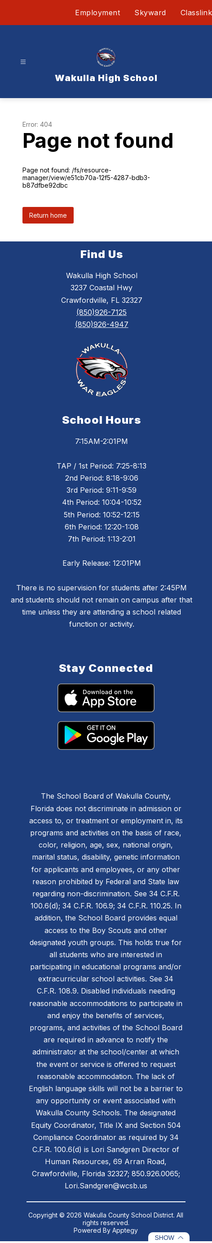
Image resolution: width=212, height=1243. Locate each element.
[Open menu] (23, 62)
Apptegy (125, 1230)
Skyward (150, 12)
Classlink (196, 12)
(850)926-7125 (101, 312)
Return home (48, 215)
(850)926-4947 (101, 324)
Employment (97, 12)
